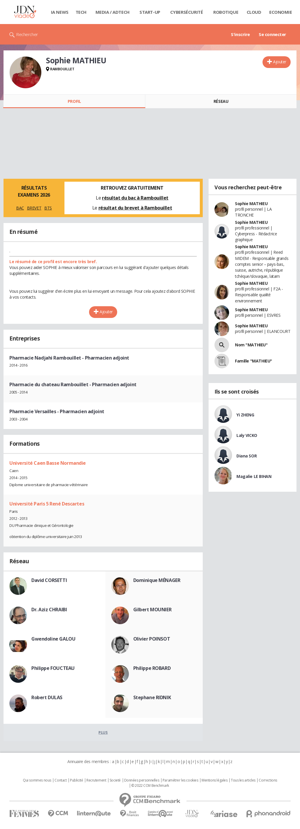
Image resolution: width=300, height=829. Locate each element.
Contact (60, 780)
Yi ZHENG (245, 415)
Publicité (76, 780)
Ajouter (279, 61)
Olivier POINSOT (151, 639)
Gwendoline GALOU (53, 639)
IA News (60, 12)
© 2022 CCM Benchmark (150, 786)
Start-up (149, 12)
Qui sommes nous (37, 780)
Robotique (225, 12)
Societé (115, 780)
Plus (103, 732)
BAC (20, 208)
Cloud (254, 12)
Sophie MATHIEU (251, 203)
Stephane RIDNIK (152, 697)
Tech (81, 12)
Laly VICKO (246, 435)
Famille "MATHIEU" (253, 361)
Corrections (268, 780)
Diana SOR (246, 456)
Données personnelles (141, 780)
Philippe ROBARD (152, 668)
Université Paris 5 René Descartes (46, 504)
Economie (280, 12)
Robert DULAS (46, 697)
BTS (48, 208)
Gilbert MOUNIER (152, 609)
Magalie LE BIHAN (253, 476)
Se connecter (272, 34)
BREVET (34, 208)
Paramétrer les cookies (180, 780)
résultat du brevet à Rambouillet (135, 208)
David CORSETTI (49, 580)
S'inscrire (240, 34)
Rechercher (27, 34)
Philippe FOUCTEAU (53, 668)
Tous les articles (243, 780)
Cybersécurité (186, 12)
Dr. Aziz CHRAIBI (49, 609)
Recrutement (96, 780)
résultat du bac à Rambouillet (135, 198)
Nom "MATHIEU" (251, 345)
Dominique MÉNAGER (156, 580)
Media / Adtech (112, 12)
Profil (74, 101)
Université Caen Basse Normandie (47, 463)
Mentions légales (214, 780)
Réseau (221, 101)
